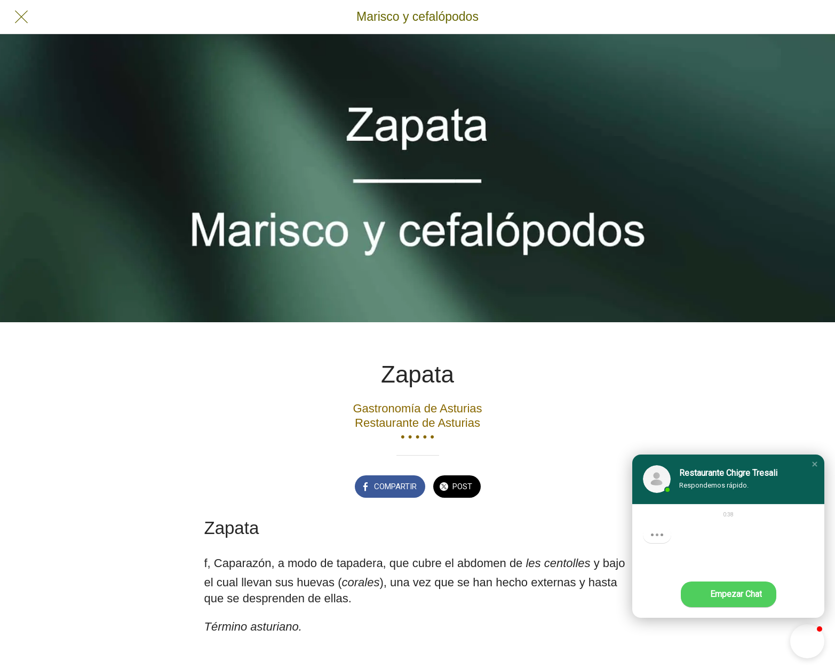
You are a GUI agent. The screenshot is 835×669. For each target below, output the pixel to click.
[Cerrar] (21, 17)
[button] (814, 464)
